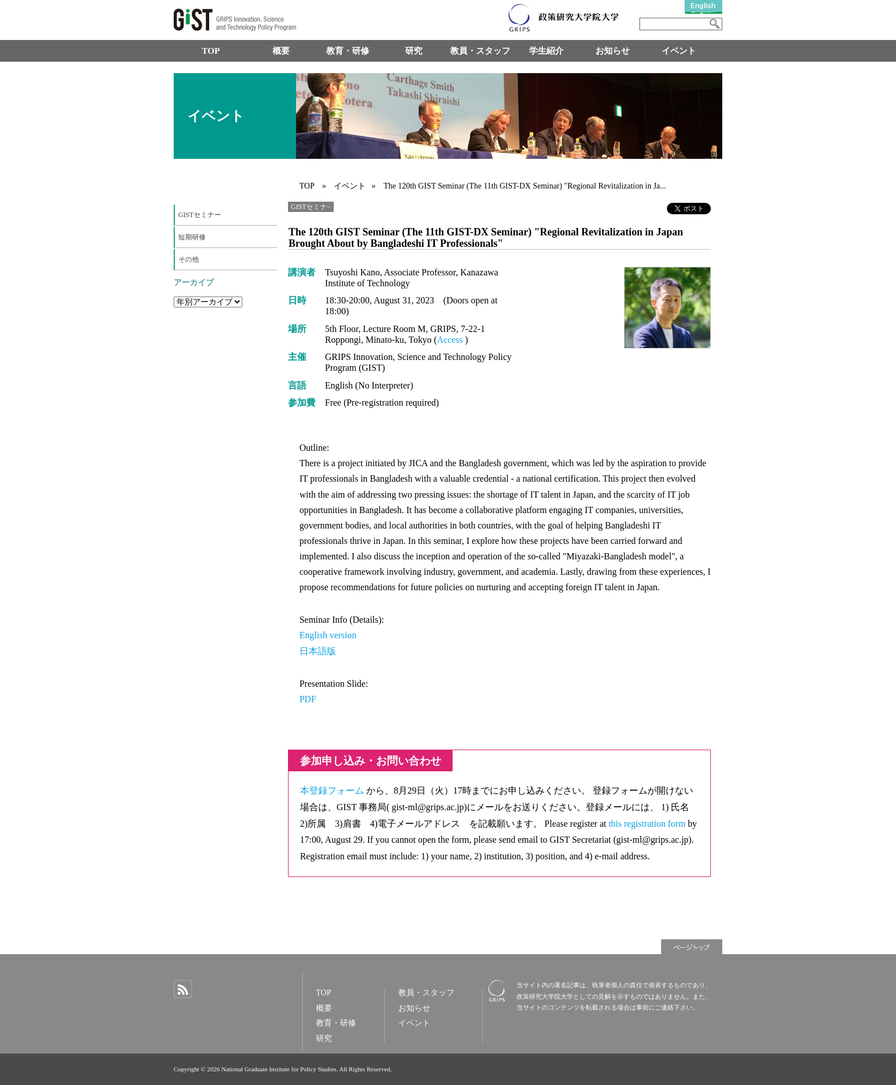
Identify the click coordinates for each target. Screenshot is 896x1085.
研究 (413, 50)
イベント (679, 50)
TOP (210, 50)
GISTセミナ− (311, 207)
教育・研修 (347, 50)
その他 (188, 259)
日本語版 (317, 651)
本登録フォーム (333, 790)
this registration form (648, 823)
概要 (281, 50)
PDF (307, 699)
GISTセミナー (199, 215)
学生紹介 (546, 50)
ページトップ (691, 946)
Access (451, 340)
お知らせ (612, 50)
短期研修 (192, 237)
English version (328, 635)
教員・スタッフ (480, 50)
